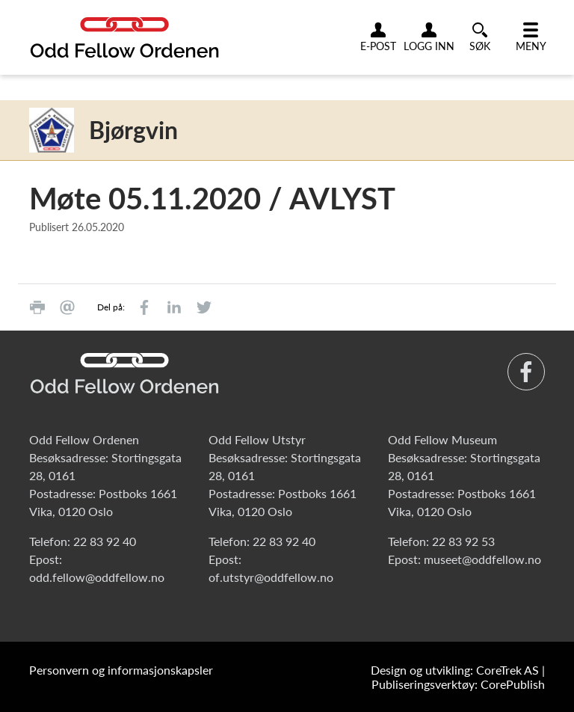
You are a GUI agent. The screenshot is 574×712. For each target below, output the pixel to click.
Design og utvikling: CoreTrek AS (455, 670)
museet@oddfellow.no (482, 559)
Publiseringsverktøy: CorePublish (458, 684)
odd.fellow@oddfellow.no (96, 577)
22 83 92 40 (104, 541)
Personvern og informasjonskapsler (121, 670)
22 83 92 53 (463, 541)
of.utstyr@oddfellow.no (271, 577)
